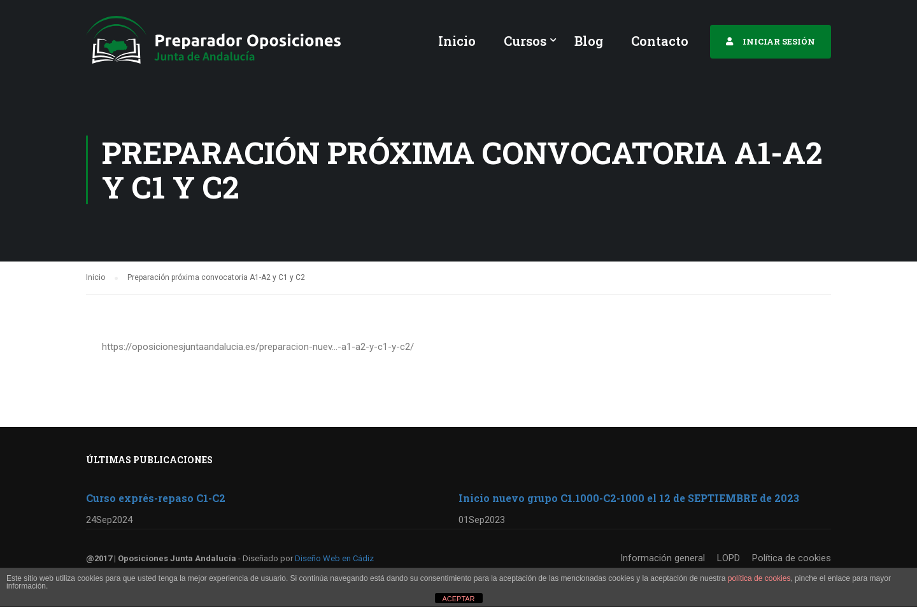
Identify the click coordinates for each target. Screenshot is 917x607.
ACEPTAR (458, 599)
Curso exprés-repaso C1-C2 (155, 498)
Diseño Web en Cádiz (334, 558)
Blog (588, 40)
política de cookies (759, 578)
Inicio (457, 40)
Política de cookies (791, 558)
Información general (662, 558)
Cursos (525, 40)
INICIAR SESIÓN (779, 41)
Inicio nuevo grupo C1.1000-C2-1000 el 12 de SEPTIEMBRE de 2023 (628, 498)
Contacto (659, 40)
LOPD (728, 558)
